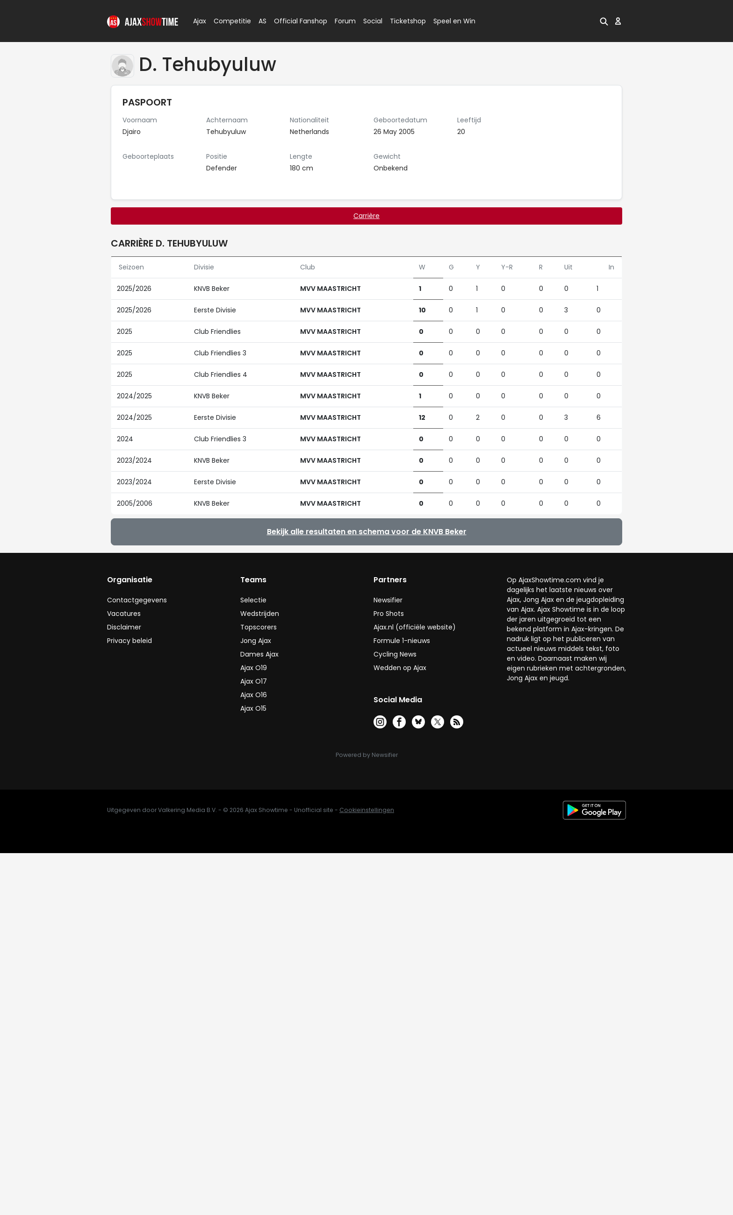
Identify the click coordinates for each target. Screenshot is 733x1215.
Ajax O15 (253, 708)
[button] (604, 21)
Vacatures (124, 613)
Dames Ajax (259, 654)
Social (371, 21)
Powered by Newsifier (367, 755)
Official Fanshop (295, 21)
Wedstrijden (259, 613)
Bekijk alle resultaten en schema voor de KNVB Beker (367, 531)
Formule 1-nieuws (402, 640)
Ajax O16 (253, 694)
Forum (345, 21)
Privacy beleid (129, 640)
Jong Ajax (255, 640)
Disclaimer (124, 627)
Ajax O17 (253, 681)
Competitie (229, 21)
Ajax (199, 21)
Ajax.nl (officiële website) (415, 627)
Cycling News (395, 654)
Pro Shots (389, 613)
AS (262, 21)
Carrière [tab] (366, 215)
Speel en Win (454, 21)
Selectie (253, 600)
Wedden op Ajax (400, 667)
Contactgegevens (137, 600)
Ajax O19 (253, 667)
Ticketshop (408, 21)
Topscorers (258, 627)
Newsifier (388, 600)
